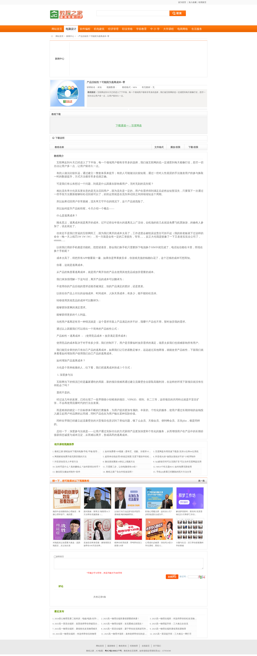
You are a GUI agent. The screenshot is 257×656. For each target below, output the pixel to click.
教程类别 (123, 646)
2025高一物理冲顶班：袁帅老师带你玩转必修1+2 (127, 634)
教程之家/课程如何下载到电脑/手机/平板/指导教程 (78, 451)
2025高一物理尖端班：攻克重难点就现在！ (123, 623)
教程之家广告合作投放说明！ (119, 472)
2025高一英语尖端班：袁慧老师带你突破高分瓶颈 (77, 623)
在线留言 (146, 646)
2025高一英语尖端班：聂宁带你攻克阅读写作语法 (126, 628)
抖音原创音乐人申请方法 (66, 461)
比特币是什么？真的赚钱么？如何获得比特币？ (77, 466)
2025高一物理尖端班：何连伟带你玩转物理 (75, 634)
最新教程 (111, 646)
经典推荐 (134, 646)
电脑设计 (71, 29)
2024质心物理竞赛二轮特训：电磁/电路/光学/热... (77, 618)
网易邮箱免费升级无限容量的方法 (70, 456)
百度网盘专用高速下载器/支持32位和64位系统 (176, 451)
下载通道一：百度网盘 (129, 125)
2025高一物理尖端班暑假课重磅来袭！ (121, 618)
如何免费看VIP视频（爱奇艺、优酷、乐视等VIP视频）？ (131, 451)
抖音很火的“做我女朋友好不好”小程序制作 (175, 456)
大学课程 (168, 29)
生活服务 (196, 29)
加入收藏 (193, 2)
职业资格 (127, 29)
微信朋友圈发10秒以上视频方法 (119, 461)
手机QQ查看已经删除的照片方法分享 (173, 472)
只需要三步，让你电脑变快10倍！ (121, 466)
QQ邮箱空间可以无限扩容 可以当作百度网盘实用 (178, 461)
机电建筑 (99, 29)
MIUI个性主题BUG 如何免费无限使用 (174, 466)
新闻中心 (70, 36)
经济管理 (113, 29)
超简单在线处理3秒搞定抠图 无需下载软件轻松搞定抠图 (131, 456)
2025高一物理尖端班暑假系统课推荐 (168, 628)
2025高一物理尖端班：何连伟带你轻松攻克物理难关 (176, 618)
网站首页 (57, 29)
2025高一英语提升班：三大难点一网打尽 (171, 634)
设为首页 (182, 2)
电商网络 (182, 29)
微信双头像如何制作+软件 (67, 472)
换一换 (201, 481)
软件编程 (85, 29)
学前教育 (141, 29)
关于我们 (157, 646)
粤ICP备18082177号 (113, 651)
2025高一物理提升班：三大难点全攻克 (169, 623)
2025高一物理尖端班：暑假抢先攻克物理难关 (75, 628)
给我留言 (202, 2)
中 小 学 (155, 29)
